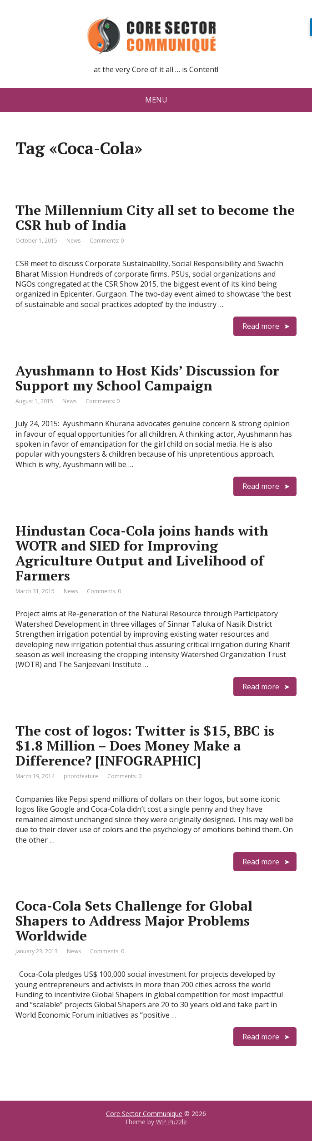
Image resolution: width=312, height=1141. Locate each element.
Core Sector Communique (144, 1113)
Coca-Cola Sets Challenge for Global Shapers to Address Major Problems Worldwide (133, 921)
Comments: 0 (107, 240)
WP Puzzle (171, 1121)
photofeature (81, 776)
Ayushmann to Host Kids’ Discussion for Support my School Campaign (147, 378)
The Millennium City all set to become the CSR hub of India (155, 217)
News (73, 240)
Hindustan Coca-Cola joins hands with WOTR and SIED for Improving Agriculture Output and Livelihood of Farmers (141, 553)
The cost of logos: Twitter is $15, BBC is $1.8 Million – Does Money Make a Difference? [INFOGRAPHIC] (144, 746)
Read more (260, 326)
